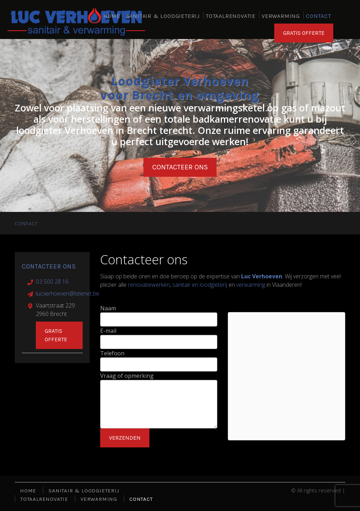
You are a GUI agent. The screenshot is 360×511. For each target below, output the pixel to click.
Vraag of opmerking (127, 376)
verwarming (250, 285)
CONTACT (318, 16)
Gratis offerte (56, 335)
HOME (111, 16)
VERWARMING (281, 16)
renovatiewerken (149, 285)
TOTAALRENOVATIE (231, 16)
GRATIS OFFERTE (303, 34)
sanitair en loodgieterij (199, 285)
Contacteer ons (180, 167)
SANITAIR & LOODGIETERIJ (163, 16)
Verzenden (125, 437)
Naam (108, 308)
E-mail (108, 331)
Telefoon (112, 353)
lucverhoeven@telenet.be (67, 293)
